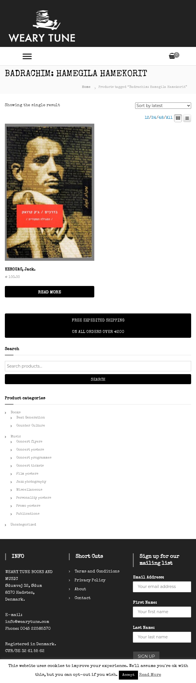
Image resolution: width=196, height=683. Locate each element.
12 (147, 118)
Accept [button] (128, 675)
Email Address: (148, 578)
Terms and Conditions (97, 572)
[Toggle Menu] (27, 56)
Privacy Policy (90, 581)
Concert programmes (33, 458)
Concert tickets (30, 466)
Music (16, 437)
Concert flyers (29, 442)
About (80, 589)
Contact (83, 598)
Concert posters (30, 450)
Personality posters (33, 498)
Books (16, 412)
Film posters (27, 474)
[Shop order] (163, 105)
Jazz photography (31, 482)
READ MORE (49, 292)
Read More (150, 675)
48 (161, 118)
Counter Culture (30, 426)
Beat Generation (30, 418)
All (169, 118)
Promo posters (28, 506)
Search (98, 380)
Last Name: (144, 628)
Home (86, 87)
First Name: (145, 603)
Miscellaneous (29, 490)
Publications (27, 514)
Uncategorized (23, 525)
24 (153, 118)
